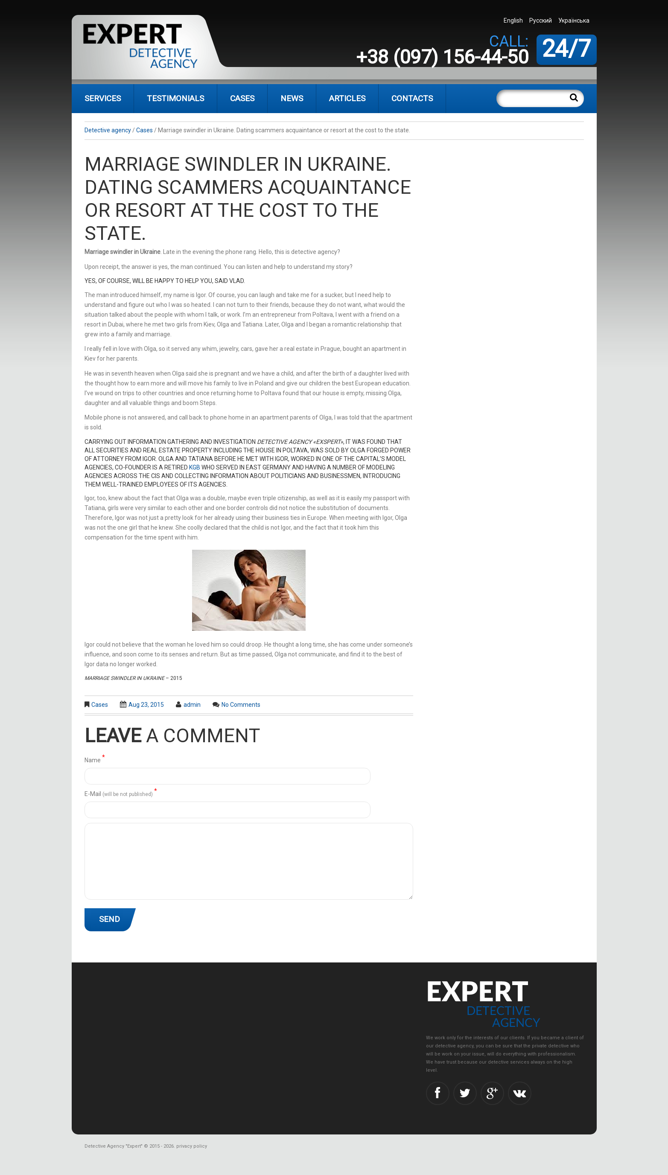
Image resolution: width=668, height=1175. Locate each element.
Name (95, 759)
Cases (242, 98)
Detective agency (108, 130)
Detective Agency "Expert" (114, 1146)
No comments (241, 704)
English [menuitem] (513, 20)
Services (103, 98)
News (291, 98)
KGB (194, 467)
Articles (347, 98)
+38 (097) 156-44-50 (442, 57)
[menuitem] (514, 20)
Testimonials (175, 98)
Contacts (412, 98)
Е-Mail (121, 793)
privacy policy (191, 1146)
